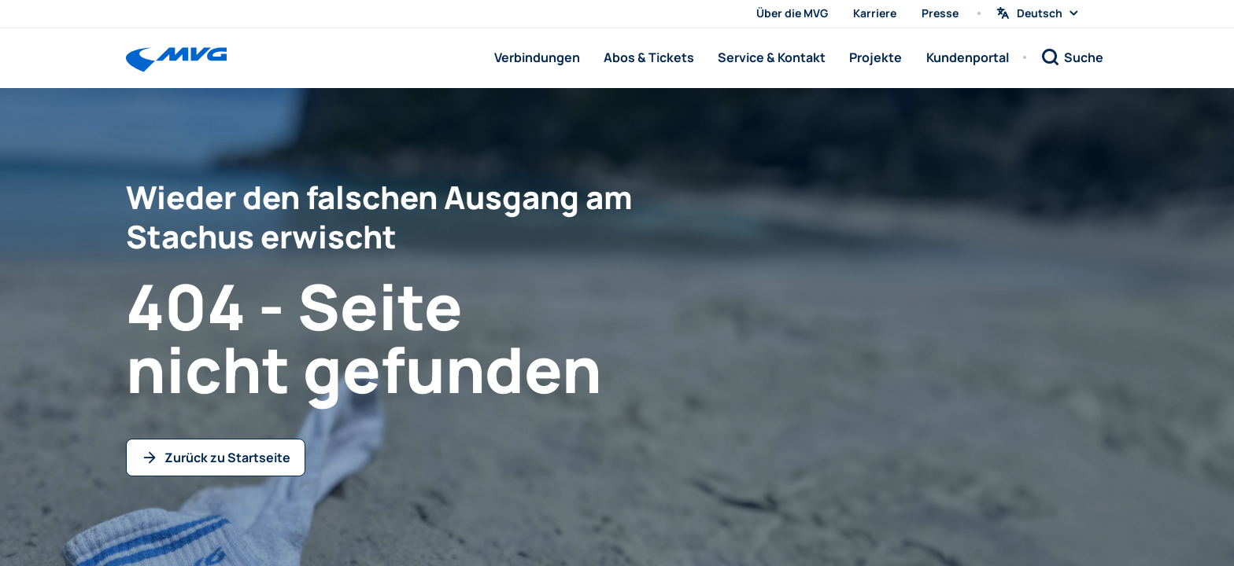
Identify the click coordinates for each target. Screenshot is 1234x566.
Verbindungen (537, 57)
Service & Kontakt (772, 57)
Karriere (874, 13)
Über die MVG (792, 13)
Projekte (875, 57)
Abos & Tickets (649, 57)
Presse (940, 13)
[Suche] (1072, 57)
